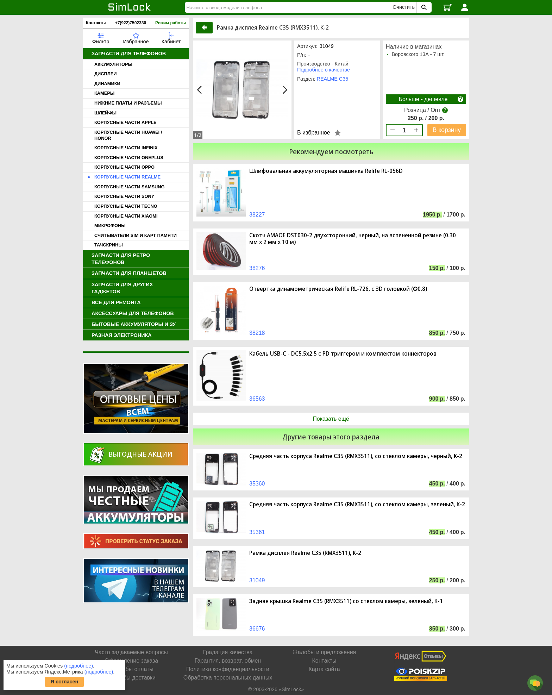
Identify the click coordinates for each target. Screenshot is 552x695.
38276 (257, 268)
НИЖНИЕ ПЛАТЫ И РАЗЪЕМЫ (128, 103)
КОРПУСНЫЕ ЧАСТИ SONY (124, 196)
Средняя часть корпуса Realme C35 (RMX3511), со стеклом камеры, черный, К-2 (355, 456)
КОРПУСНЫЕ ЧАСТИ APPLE (125, 122)
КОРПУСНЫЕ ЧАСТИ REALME (127, 177)
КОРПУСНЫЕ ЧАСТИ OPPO (124, 167)
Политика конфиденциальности (227, 669)
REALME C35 (333, 79)
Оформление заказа (131, 661)
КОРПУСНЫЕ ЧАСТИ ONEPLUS (128, 157)
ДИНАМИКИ (107, 83)
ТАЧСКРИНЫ (108, 245)
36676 (257, 629)
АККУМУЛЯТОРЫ (113, 64)
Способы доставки (131, 678)
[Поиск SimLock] (423, 7)
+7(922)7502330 (130, 22)
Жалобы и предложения (324, 652)
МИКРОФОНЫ (110, 225)
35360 (257, 484)
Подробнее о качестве (323, 70)
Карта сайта (324, 669)
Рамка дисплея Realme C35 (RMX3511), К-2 (305, 553)
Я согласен (65, 681)
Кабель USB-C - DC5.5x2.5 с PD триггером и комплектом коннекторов (343, 353)
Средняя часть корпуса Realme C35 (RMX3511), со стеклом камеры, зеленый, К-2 (357, 504)
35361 (257, 532)
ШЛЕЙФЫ (105, 112)
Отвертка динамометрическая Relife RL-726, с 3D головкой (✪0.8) (338, 289)
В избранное (313, 133)
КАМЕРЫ (104, 93)
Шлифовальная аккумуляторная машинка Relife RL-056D (326, 171)
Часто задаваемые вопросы (131, 652)
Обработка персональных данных (227, 678)
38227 (257, 215)
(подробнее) (78, 666)
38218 (257, 333)
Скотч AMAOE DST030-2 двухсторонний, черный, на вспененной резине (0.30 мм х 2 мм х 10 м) (352, 238)
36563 (257, 399)
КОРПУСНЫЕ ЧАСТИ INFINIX (125, 147)
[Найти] (290, 7)
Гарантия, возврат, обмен (228, 661)
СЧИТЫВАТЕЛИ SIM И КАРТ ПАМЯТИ (135, 235)
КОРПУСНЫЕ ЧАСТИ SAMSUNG (129, 186)
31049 (257, 580)
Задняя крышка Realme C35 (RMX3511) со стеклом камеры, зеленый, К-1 (346, 601)
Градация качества (228, 652)
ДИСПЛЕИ (105, 73)
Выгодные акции (140, 454)
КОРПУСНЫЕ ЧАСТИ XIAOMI (125, 216)
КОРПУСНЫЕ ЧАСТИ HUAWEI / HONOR (128, 135)
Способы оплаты (131, 669)
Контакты (96, 22)
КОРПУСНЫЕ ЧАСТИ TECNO (125, 206)
